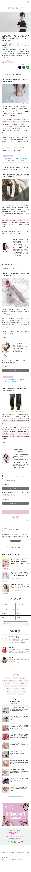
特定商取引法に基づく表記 (14, 838)
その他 (19, 617)
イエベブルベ (23, 686)
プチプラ (8, 688)
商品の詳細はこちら (15, 370)
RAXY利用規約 (9, 836)
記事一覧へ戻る (15, 548)
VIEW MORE (15, 669)
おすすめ (15, 678)
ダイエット (23, 691)
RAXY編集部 (11, 62)
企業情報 (4, 852)
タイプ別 (20, 694)
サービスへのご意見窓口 (19, 836)
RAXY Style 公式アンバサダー (9, 680)
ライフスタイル (12, 694)
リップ (6, 686)
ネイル (19, 613)
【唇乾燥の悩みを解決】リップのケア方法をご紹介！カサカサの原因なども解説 (16, 380)
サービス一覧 (4, 859)
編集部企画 (22, 678)
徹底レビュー (23, 683)
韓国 (26, 680)
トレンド (15, 683)
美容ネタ (4, 62)
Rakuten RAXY (8, 3)
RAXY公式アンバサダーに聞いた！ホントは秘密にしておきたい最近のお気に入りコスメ (16, 159)
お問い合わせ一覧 (12, 859)
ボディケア (20, 609)
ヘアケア (4, 613)
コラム (8, 60)
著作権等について (20, 852)
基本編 (20, 680)
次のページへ (15, 512)
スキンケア (4, 605)
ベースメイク (20, 605)
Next (27, 520)
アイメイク (4, 609)
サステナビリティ (21, 859)
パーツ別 (16, 688)
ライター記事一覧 (16, 541)
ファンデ (15, 691)
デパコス (8, 691)
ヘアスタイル (14, 686)
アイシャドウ (7, 683)
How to (7, 678)
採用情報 (27, 852)
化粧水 (22, 688)
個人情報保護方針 (11, 852)
